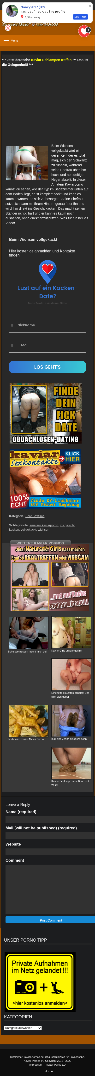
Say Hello (80, 17)
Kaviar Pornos (32, 1060)
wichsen (43, 529)
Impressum (35, 1064)
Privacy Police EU (55, 1064)
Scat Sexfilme (34, 516)
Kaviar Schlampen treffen (51, 60)
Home (49, 1071)
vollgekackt (28, 529)
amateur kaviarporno (44, 525)
